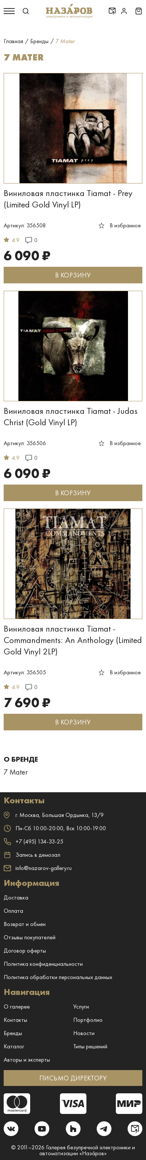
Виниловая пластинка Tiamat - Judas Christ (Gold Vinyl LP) (71, 416)
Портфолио (88, 1020)
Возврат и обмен (25, 924)
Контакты (15, 1020)
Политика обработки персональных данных (58, 977)
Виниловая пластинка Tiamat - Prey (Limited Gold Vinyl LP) (68, 198)
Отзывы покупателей (30, 937)
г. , (54, 815)
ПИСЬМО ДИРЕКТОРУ (73, 1078)
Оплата (13, 911)
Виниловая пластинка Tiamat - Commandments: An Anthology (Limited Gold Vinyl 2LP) (73, 640)
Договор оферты (25, 950)
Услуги (81, 1006)
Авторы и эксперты (27, 1059)
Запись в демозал (32, 855)
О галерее (17, 1006)
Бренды (13, 1033)
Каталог (14, 1046)
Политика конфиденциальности (43, 964)
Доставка (16, 897)
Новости (84, 1033)
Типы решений (90, 1046)
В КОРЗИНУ (72, 275)
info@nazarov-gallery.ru (38, 868)
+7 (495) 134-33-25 (33, 841)
